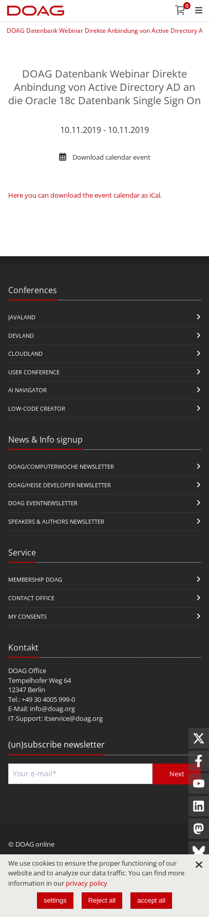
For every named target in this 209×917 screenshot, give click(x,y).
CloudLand (25, 353)
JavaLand (21, 317)
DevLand (21, 335)
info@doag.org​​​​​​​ (52, 708)
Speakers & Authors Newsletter (56, 521)
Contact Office (31, 598)
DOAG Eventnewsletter (43, 503)
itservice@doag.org (73, 718)
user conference (34, 372)
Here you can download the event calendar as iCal (84, 195)
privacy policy (86, 883)
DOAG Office (27, 670)
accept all (151, 900)
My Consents (27, 616)
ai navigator (27, 390)
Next (176, 773)
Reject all (102, 900)
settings (55, 900)
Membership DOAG (35, 579)
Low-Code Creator (36, 408)
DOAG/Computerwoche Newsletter (61, 466)
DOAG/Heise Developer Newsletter (59, 485)
